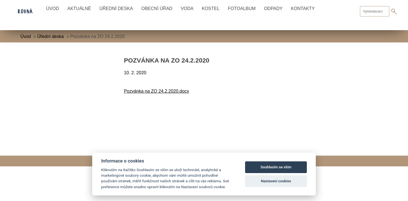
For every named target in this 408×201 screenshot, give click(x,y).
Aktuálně (79, 8)
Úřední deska (116, 8)
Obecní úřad (156, 8)
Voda (187, 8)
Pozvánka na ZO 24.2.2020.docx (156, 91)
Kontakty (303, 8)
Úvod (52, 8)
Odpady (273, 8)
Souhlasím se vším (275, 167)
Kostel (210, 8)
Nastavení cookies (276, 181)
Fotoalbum (241, 8)
